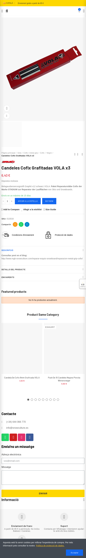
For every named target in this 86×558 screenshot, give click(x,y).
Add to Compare (11, 209)
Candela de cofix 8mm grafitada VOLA (22, 377)
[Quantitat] (7, 201)
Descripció (7, 250)
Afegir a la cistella (28, 201)
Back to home (78, 154)
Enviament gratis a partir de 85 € (31, 3)
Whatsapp (21, 224)
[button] (28, 400)
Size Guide (50, 209)
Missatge (6, 467)
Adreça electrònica (15, 224)
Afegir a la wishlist (32, 209)
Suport (64, 525)
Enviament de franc (21, 525)
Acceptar (74, 552)
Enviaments (7, 277)
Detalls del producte (13, 269)
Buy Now (49, 201)
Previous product (75, 154)
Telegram (27, 224)
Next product (82, 154)
